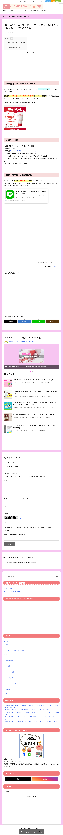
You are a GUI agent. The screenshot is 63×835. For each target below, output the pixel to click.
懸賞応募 (12, 17)
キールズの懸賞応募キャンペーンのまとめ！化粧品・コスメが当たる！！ (34, 414)
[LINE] (38, 321)
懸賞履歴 (8, 690)
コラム (5, 693)
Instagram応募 (12, 684)
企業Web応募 (9, 660)
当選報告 (6, 641)
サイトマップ (23, 1)
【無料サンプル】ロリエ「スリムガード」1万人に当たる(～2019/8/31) (34, 380)
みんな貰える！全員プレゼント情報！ (15, 650)
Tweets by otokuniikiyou (10, 603)
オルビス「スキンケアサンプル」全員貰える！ (16, 591)
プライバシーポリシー (32, 1)
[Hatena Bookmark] (24, 321)
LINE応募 (27, 17)
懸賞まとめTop (8, 588)
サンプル (49, 262)
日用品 (54, 262)
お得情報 (6, 644)
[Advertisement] (31, 65)
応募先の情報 (10, 45)
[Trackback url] (31, 562)
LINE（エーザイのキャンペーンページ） (22, 151)
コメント (6, 480)
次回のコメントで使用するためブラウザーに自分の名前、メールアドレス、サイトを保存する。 (30, 527)
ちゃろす (55, 266)
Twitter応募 (11, 672)
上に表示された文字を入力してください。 (15, 534)
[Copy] (52, 321)
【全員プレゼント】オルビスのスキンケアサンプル (21, 342)
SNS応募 (20, 17)
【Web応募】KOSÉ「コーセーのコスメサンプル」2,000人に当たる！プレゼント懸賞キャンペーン (29, 710)
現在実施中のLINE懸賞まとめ (14, 47)
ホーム (5, 17)
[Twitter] (10, 321)
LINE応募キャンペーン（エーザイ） (15, 42)
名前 (5, 498)
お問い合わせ (42, 1)
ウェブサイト (7, 506)
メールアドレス (27, 498)
